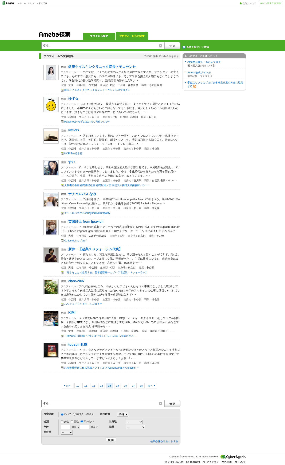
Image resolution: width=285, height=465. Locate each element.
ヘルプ (240, 462)
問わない (89, 421)
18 (141, 385)
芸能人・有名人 (85, 414)
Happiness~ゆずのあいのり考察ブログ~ (87, 121)
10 (77, 385)
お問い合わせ (174, 462)
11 (85, 385)
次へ (150, 385)
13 (101, 385)
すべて (67, 414)
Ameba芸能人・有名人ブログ (204, 62)
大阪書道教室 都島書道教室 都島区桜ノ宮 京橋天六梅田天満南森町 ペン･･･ (106, 185)
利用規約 (193, 462)
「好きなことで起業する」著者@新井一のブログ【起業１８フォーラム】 (106, 272)
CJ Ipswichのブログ (75, 240)
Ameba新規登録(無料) (270, 3)
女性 (66, 421)
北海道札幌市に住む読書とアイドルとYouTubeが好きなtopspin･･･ (101, 367)
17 (133, 385)
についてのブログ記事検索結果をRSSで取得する (215, 84)
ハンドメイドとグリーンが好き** (83, 304)
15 (117, 385)
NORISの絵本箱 (73, 153)
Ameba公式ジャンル (199, 72)
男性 (76, 421)
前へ (69, 385)
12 (93, 385)
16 (125, 385)
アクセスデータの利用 (217, 462)
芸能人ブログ (249, 3)
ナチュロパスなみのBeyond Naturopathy (87, 213)
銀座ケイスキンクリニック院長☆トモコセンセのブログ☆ (97, 90)
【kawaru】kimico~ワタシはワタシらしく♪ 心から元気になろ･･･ (100, 335)
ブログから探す (99, 36)
